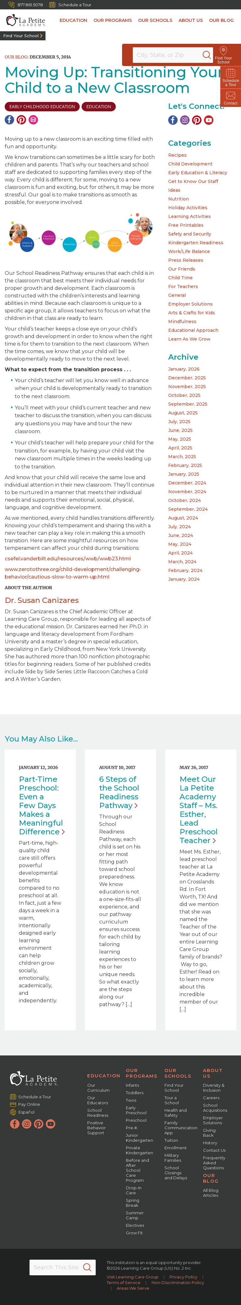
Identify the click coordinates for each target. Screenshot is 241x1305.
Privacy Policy (183, 1276)
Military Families (172, 1158)
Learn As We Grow (189, 339)
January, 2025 (183, 474)
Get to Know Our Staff (193, 181)
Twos (131, 1100)
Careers (211, 1097)
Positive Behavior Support (96, 1127)
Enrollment (175, 1147)
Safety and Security (189, 234)
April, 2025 (180, 448)
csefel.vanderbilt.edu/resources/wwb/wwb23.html (68, 559)
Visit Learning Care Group (132, 1276)
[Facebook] (9, 119)
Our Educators (97, 1100)
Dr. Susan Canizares (42, 600)
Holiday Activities (187, 207)
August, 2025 (183, 413)
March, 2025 (182, 456)
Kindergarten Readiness (195, 242)
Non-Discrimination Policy (178, 1282)
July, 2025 (179, 421)
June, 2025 (180, 430)
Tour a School (171, 1100)
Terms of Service (124, 1282)
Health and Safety (175, 1113)
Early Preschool (136, 1110)
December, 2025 (187, 378)
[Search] (214, 55)
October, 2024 (184, 500)
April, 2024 (180, 553)
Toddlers (134, 1092)
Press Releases (185, 260)
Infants (132, 1085)
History (210, 1142)
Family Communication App (180, 1127)
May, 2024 (179, 544)
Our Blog (221, 20)
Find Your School (21, 35)
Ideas (174, 190)
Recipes (177, 155)
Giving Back (209, 1133)
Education (73, 20)
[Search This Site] (62, 1267)
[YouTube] (208, 120)
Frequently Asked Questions (214, 1162)
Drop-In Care (134, 1190)
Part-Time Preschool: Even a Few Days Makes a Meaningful (42, 805)
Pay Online (29, 1104)
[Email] (33, 119)
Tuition (171, 1140)
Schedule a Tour (70, 5)
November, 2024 (187, 491)
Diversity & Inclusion (213, 1088)
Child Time (180, 278)
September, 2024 (188, 509)
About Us (191, 20)
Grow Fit (134, 1232)
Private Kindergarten (139, 1150)
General (177, 295)
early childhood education (42, 106)
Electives (135, 1225)
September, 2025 (187, 404)
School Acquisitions (215, 1108)
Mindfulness (182, 321)
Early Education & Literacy (197, 172)
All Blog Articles (210, 1193)
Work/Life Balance (189, 251)
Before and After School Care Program (137, 1170)
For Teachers (183, 286)
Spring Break (132, 1203)
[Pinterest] (21, 119)
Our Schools (155, 20)
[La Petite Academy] (23, 20)
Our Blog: (17, 57)
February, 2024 (185, 570)
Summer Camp (135, 1215)
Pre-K (131, 1127)
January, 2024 (184, 579)
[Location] (177, 55)
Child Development (190, 164)
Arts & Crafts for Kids (191, 313)
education (98, 106)
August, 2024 (183, 518)
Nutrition (178, 199)
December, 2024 (187, 483)
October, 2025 (184, 395)
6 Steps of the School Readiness (119, 792)
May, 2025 (179, 439)
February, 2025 (185, 465)
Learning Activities (189, 216)
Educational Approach (193, 330)
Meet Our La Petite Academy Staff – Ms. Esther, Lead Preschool (198, 810)
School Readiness (97, 1113)
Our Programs (113, 20)
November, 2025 (187, 386)
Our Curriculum (98, 1088)
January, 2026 (184, 369)
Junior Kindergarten (139, 1138)
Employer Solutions (190, 304)
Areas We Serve (133, 1288)
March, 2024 (182, 561)
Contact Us (214, 1150)
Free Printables (186, 225)
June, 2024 (180, 535)
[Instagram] (185, 120)
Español (27, 1112)
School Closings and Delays (175, 1172)
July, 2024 (179, 526)
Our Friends (181, 269)
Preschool (136, 1120)
